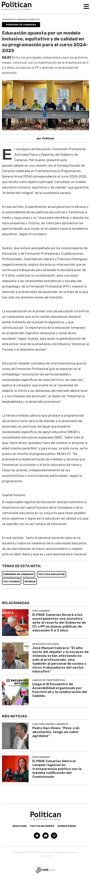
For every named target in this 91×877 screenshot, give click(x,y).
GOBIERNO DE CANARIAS (18, 574)
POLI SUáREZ (11, 581)
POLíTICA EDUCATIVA (51, 574)
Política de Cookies (42, 826)
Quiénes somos (66, 826)
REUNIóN (29, 581)
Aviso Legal (20, 826)
